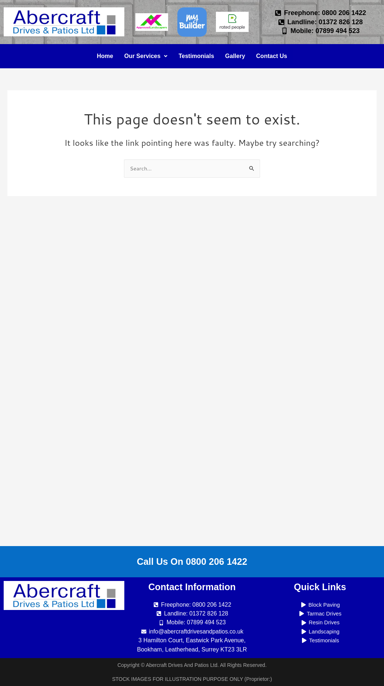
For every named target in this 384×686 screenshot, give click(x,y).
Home (105, 56)
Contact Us (271, 56)
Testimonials (196, 56)
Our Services (146, 56)
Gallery (235, 56)
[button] (146, 56)
